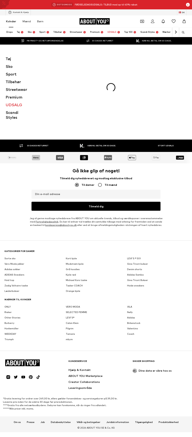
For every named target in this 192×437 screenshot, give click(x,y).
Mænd (26, 21)
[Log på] (152, 21)
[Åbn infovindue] (188, 5)
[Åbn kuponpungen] (142, 21)
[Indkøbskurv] (184, 21)
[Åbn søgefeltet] (182, 32)
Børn (40, 21)
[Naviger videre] (176, 32)
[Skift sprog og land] (181, 12)
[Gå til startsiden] (95, 21)
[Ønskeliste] (173, 21)
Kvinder (11, 21)
